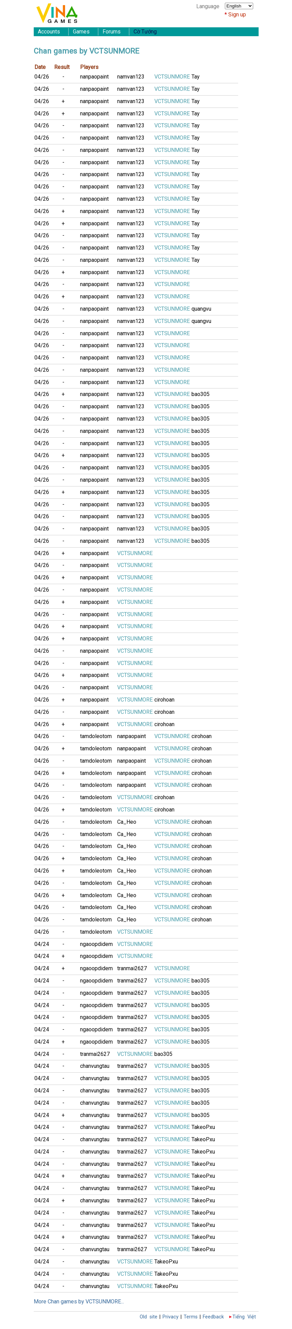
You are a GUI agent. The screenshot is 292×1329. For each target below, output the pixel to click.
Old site (148, 1317)
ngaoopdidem (96, 944)
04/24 (41, 944)
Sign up (237, 14)
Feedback (213, 1317)
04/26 (41, 76)
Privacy (171, 1317)
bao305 (200, 394)
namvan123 (130, 76)
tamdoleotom (96, 736)
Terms (191, 1317)
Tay (195, 76)
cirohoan (164, 699)
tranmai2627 (132, 968)
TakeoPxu (203, 1127)
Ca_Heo (126, 822)
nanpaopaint (94, 76)
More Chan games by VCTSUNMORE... (79, 1301)
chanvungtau (94, 1066)
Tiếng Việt (244, 1317)
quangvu (201, 309)
